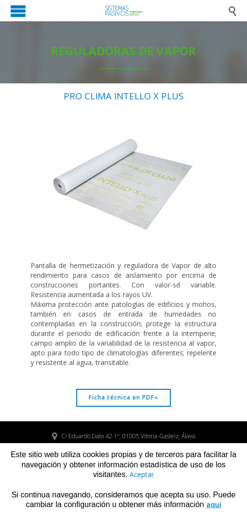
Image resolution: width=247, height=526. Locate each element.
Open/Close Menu (18, 10)
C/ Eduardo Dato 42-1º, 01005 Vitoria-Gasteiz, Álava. (124, 436)
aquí (213, 504)
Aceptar (142, 474)
